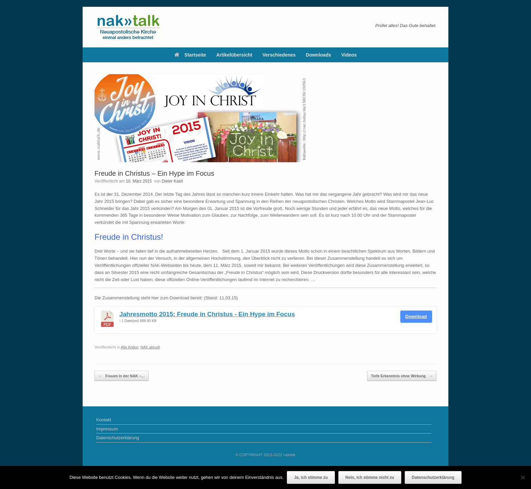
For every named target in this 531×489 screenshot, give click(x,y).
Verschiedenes (279, 55)
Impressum (107, 428)
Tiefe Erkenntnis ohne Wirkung (402, 376)
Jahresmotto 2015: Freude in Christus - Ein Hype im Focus (207, 314)
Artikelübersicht (234, 55)
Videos (349, 55)
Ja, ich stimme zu (310, 477)
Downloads (318, 55)
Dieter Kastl (172, 181)
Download (416, 316)
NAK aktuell (150, 347)
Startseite (190, 55)
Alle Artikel (130, 347)
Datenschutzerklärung (117, 437)
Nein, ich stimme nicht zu (369, 477)
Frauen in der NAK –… (121, 376)
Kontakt (103, 419)
